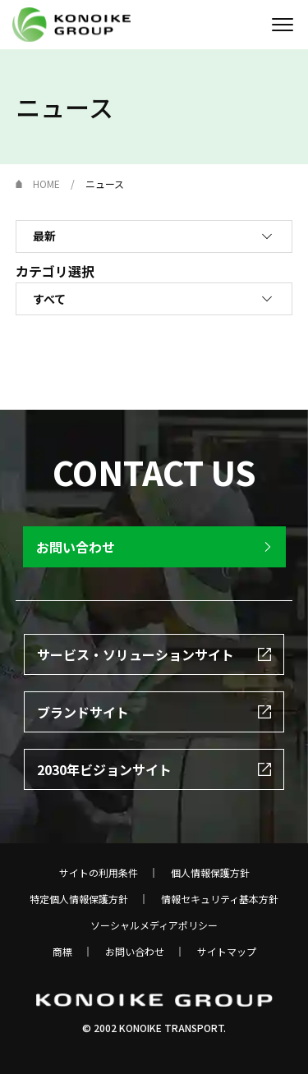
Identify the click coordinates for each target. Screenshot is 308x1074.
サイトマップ (226, 952)
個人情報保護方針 (210, 873)
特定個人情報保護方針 (79, 899)
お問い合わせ (134, 952)
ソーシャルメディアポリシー (154, 925)
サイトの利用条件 (98, 873)
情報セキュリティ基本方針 (219, 899)
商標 (62, 952)
